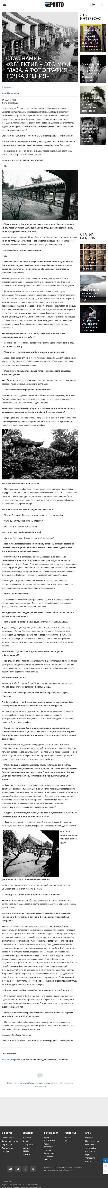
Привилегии (90, 1145)
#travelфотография (10, 93)
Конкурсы (27, 1141)
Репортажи (28, 1145)
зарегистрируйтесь (48, 1083)
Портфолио (7, 1145)
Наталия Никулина (11, 1059)
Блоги (88, 1161)
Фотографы (90, 1148)
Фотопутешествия (10, 1141)
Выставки (27, 1138)
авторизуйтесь (27, 1083)
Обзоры (68, 1141)
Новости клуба (92, 1141)
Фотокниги (90, 1158)
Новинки (68, 1138)
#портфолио (7, 87)
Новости (26, 1154)
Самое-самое (8, 1138)
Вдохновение (8, 1148)
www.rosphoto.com (54, 1170)
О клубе (89, 1138)
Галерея (5, 1152)
